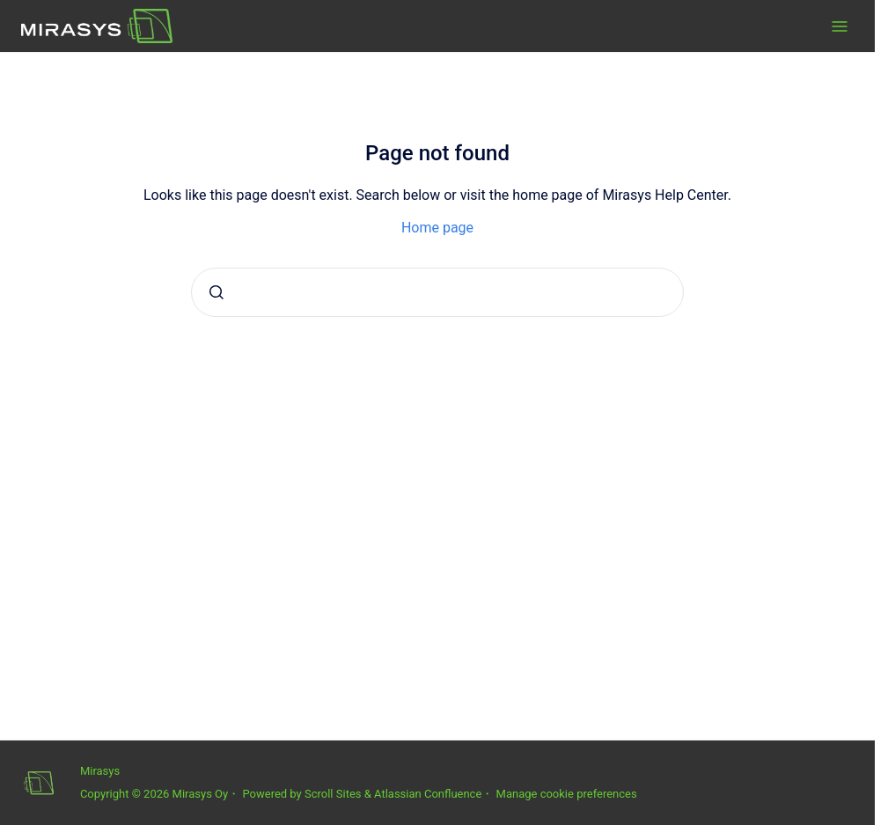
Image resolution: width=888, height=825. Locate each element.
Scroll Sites (333, 793)
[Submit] (216, 292)
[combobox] (437, 292)
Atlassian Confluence (427, 793)
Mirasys (100, 770)
